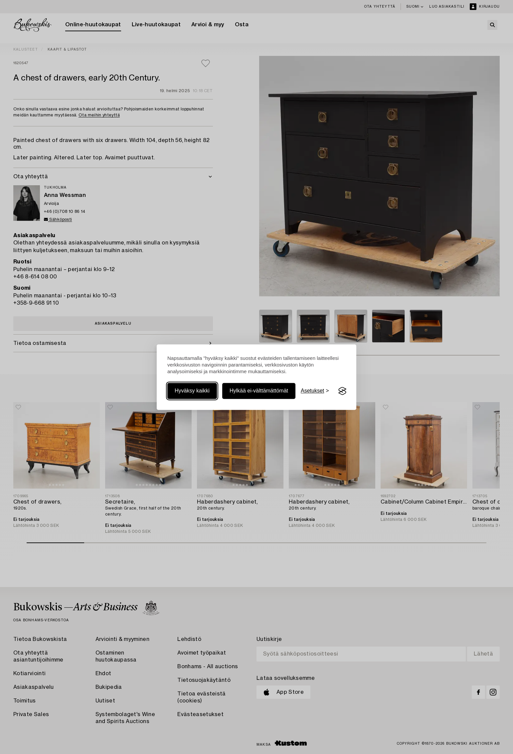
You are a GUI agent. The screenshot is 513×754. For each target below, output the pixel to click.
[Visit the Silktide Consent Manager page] (342, 391)
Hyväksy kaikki (192, 391)
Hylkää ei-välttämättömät (259, 391)
